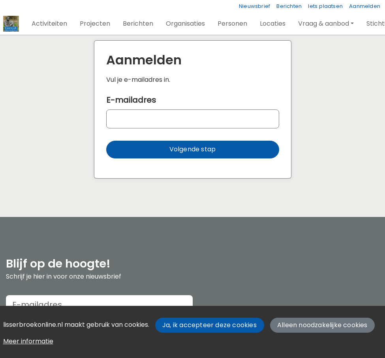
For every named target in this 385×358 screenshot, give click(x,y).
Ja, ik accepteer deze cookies (209, 325)
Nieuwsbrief (254, 6)
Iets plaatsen (325, 6)
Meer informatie (28, 341)
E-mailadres (131, 100)
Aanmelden (364, 6)
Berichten (289, 6)
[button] (49, 24)
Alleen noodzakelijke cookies (322, 325)
